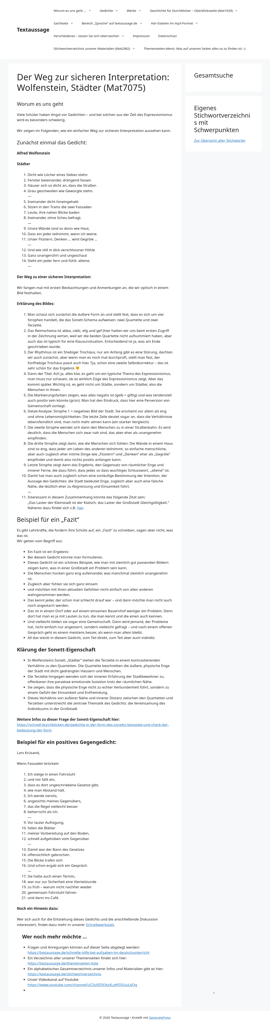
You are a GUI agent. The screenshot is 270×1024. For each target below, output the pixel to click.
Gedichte (111, 10)
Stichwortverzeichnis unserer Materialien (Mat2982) (96, 48)
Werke (136, 10)
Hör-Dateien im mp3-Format (176, 23)
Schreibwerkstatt (100, 924)
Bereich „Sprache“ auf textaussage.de (114, 23)
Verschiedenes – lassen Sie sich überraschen (91, 36)
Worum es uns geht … (74, 10)
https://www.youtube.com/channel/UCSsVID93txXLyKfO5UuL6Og (82, 984)
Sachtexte (66, 23)
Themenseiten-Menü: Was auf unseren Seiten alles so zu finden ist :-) (194, 48)
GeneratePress (160, 1017)
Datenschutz (167, 36)
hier (80, 507)
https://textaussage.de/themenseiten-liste (63, 963)
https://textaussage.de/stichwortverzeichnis (64, 974)
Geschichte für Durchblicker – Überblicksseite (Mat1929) (196, 10)
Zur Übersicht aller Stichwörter (220, 140)
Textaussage (33, 29)
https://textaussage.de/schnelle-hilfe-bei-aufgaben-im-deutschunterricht (89, 952)
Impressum (141, 36)
